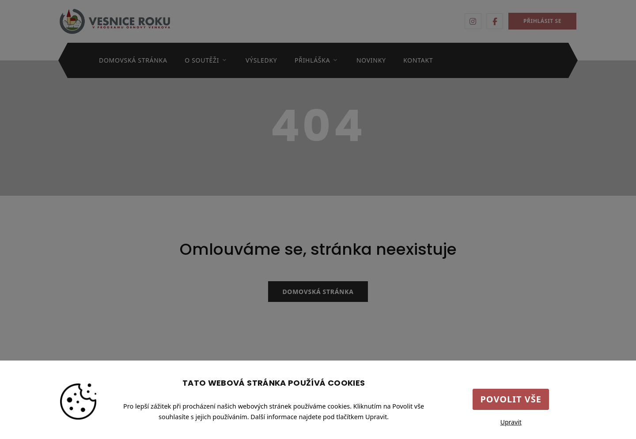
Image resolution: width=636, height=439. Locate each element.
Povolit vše (510, 399)
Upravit (511, 422)
